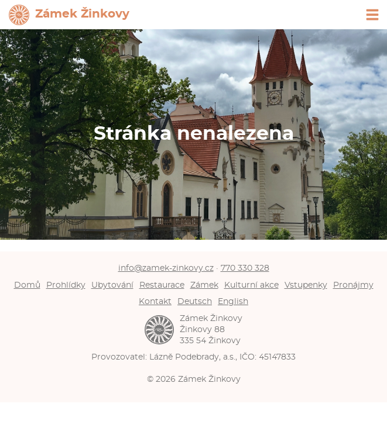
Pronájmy (353, 285)
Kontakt (155, 301)
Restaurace (161, 285)
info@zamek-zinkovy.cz (166, 268)
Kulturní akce (251, 285)
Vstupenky (306, 285)
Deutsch (194, 301)
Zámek (204, 285)
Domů (27, 285)
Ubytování (112, 285)
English (233, 301)
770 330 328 (245, 268)
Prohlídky (65, 285)
